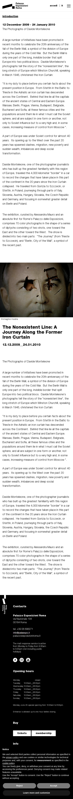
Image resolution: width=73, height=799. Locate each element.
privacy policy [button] (12, 757)
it (62, 5)
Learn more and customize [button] (36, 793)
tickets (22, 733)
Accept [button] (53, 785)
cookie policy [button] (8, 763)
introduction (10, 16)
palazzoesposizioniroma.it (26, 636)
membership (43, 733)
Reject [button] (19, 785)
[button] (68, 5)
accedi (53, 5)
